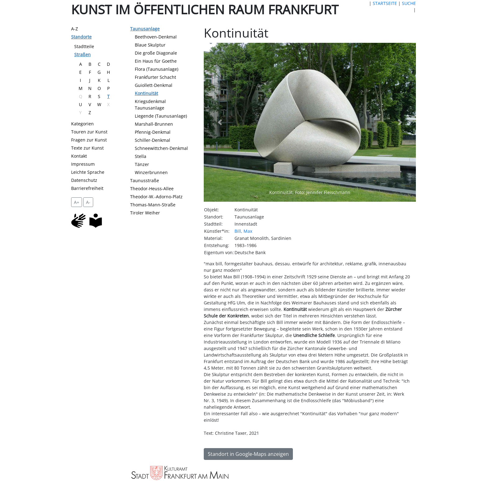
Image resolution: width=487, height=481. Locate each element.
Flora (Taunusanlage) (156, 69)
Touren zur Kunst (89, 132)
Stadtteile (84, 46)
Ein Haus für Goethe (156, 61)
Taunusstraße (144, 180)
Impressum (83, 164)
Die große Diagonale (156, 53)
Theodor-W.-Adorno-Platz (156, 197)
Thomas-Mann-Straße (152, 205)
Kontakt (79, 156)
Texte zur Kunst (87, 148)
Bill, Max (243, 231)
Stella (140, 156)
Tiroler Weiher (145, 213)
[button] (219, 122)
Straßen (82, 54)
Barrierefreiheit (87, 188)
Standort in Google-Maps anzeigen (248, 454)
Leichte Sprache (87, 172)
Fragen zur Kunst (89, 140)
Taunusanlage (145, 29)
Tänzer (142, 164)
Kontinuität (146, 93)
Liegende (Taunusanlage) (161, 116)
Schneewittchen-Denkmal (161, 148)
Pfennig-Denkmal (153, 132)
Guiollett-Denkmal (153, 85)
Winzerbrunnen (151, 172)
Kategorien (82, 124)
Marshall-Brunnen (154, 124)
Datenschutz (84, 180)
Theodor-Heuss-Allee (152, 188)
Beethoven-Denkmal (156, 37)
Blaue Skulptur (150, 45)
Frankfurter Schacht (155, 77)
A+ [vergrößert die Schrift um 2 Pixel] (76, 202)
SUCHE (409, 3)
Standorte (81, 37)
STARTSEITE (385, 3)
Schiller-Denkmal (152, 140)
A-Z (74, 29)
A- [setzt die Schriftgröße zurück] (88, 202)
